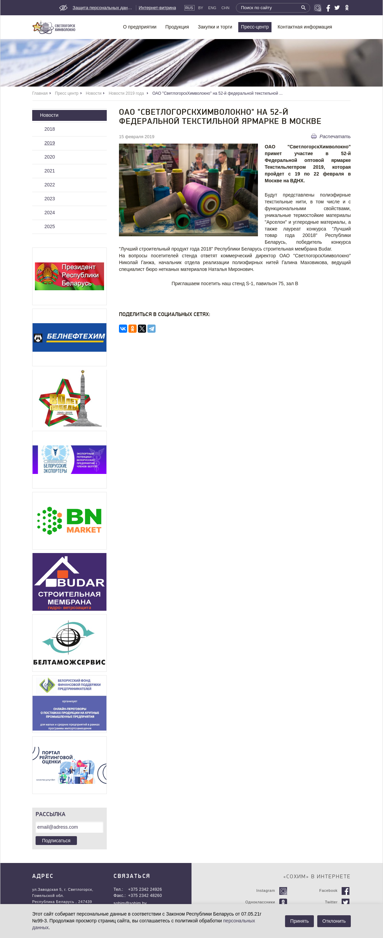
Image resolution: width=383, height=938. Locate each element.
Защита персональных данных (103, 7)
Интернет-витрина (157, 7)
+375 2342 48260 (145, 895)
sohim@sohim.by (130, 903)
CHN (225, 8)
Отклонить (334, 921)
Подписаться (56, 840)
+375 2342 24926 (145, 889)
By (200, 8)
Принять (299, 921)
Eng (212, 8)
